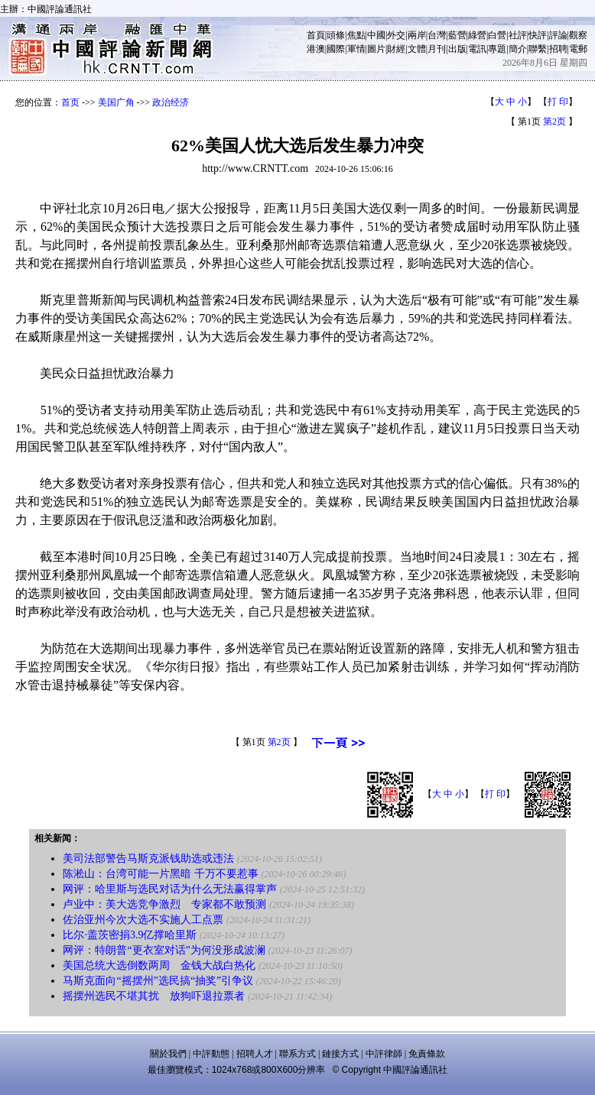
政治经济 (170, 102)
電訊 (477, 49)
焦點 (356, 35)
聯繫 (537, 49)
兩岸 (417, 35)
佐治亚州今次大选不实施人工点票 (143, 919)
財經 (396, 49)
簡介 (518, 49)
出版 (457, 49)
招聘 (558, 49)
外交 (396, 35)
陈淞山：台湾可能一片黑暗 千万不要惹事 (160, 874)
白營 (497, 35)
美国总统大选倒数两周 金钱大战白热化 (159, 965)
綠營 (477, 35)
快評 (537, 35)
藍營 (457, 35)
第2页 (554, 121)
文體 (417, 49)
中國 (376, 35)
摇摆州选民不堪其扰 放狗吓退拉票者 (154, 996)
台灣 (437, 35)
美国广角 (116, 102)
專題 (497, 49)
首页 (70, 102)
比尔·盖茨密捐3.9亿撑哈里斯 (130, 935)
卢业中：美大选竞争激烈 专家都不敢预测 (164, 904)
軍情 (356, 49)
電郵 (578, 49)
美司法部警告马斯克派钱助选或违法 (148, 858)
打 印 (558, 101)
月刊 (437, 49)
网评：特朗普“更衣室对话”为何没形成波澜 (164, 950)
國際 (336, 49)
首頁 (316, 35)
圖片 (376, 49)
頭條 (336, 35)
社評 (518, 35)
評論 (558, 35)
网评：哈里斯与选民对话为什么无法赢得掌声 (170, 889)
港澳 (316, 49)
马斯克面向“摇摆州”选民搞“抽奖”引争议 (158, 980)
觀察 (578, 35)
